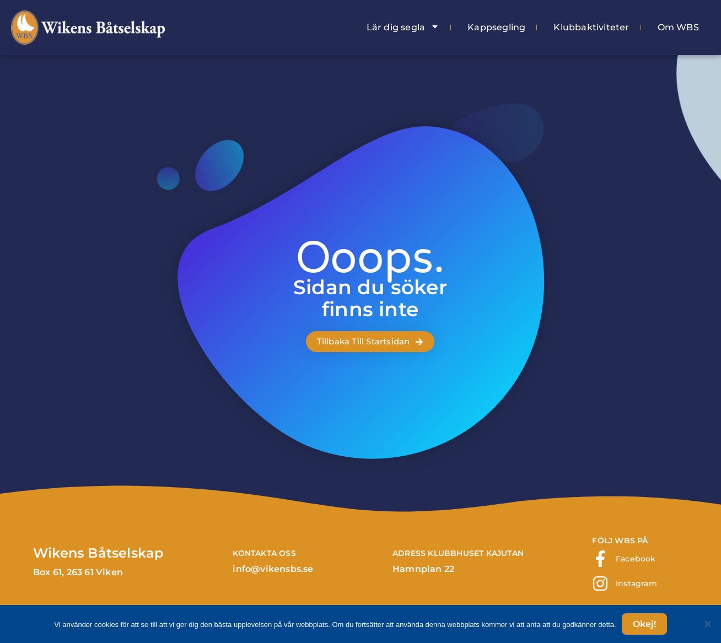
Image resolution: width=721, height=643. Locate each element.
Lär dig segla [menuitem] (403, 27)
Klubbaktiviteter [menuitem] (591, 27)
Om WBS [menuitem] (678, 27)
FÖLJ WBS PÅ (620, 540)
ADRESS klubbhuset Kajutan (458, 553)
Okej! (644, 624)
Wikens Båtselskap (98, 553)
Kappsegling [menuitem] (496, 27)
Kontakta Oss (264, 553)
